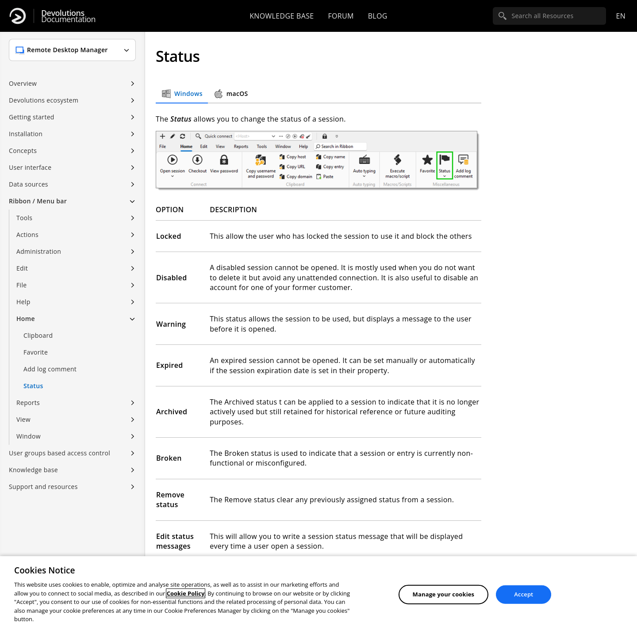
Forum (340, 15)
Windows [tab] (182, 93)
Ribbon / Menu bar (38, 201)
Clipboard (38, 335)
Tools (24, 218)
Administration (38, 251)
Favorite (35, 352)
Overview (23, 83)
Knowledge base (281, 15)
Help (23, 302)
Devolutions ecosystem (43, 100)
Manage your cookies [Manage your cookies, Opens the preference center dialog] (444, 594)
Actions (27, 234)
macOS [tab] (230, 93)
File (21, 285)
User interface (30, 167)
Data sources (28, 184)
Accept (523, 594)
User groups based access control (59, 453)
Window (28, 436)
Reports (28, 402)
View (23, 419)
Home (25, 318)
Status (33, 386)
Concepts (23, 150)
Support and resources (43, 486)
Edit (22, 268)
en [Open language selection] (620, 16)
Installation (25, 134)
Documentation (68, 16)
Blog (378, 15)
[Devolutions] (18, 16)
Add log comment (50, 369)
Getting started (31, 117)
